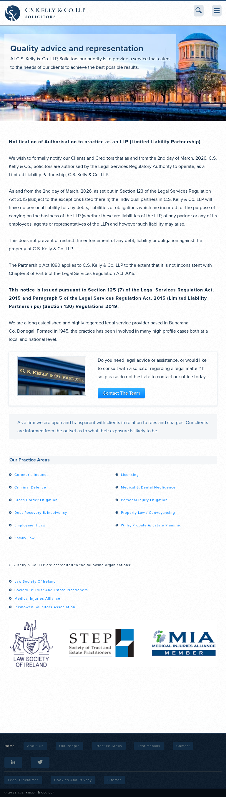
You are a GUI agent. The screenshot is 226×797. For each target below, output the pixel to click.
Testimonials (149, 746)
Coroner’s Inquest (31, 475)
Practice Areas (109, 746)
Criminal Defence (30, 487)
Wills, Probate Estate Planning (151, 525)
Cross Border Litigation (36, 500)
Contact (183, 746)
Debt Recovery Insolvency (40, 513)
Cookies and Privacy (73, 780)
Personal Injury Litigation (144, 500)
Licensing (130, 475)
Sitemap (114, 780)
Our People (69, 746)
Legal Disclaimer (23, 780)
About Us (35, 746)
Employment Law (30, 525)
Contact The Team (121, 393)
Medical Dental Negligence (148, 487)
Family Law (24, 538)
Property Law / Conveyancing (148, 513)
